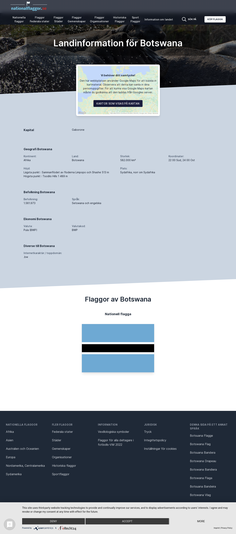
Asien (9, 440)
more (201, 521)
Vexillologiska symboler (113, 432)
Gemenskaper (61, 448)
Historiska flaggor (64, 465)
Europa (10, 457)
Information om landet (159, 19)
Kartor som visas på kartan (117, 103)
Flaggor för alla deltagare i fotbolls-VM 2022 (116, 442)
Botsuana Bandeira (203, 486)
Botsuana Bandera (202, 452)
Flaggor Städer (58, 19)
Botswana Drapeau (203, 461)
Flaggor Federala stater (39, 19)
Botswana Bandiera (203, 469)
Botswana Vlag (200, 495)
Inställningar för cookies (160, 448)
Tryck (148, 432)
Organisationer (62, 457)
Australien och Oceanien (22, 448)
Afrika (10, 432)
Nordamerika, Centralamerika (25, 465)
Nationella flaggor (19, 19)
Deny (53, 521)
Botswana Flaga (201, 478)
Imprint (217, 528)
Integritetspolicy (155, 440)
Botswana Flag (200, 444)
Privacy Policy (226, 528)
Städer (56, 440)
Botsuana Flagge (201, 435)
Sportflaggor (60, 474)
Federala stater (62, 432)
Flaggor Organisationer (99, 19)
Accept (127, 521)
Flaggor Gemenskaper (77, 19)
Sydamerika (14, 474)
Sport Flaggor (135, 19)
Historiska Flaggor (119, 19)
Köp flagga (215, 19)
